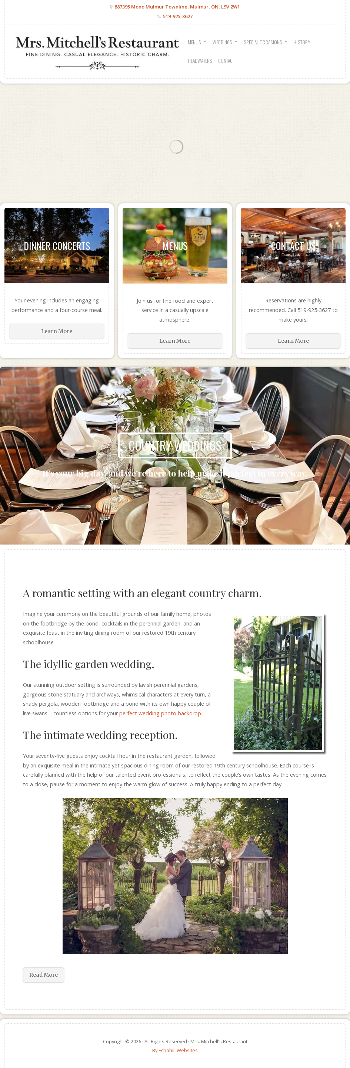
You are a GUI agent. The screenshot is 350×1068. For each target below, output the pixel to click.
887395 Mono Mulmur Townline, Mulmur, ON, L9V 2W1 (177, 6)
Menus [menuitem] (194, 42)
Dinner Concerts (57, 245)
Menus (174, 245)
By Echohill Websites (175, 1050)
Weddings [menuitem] (223, 42)
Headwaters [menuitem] (200, 60)
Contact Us (293, 245)
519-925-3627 (178, 16)
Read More (43, 975)
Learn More (56, 331)
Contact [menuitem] (226, 60)
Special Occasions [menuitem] (263, 42)
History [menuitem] (301, 42)
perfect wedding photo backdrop (160, 713)
